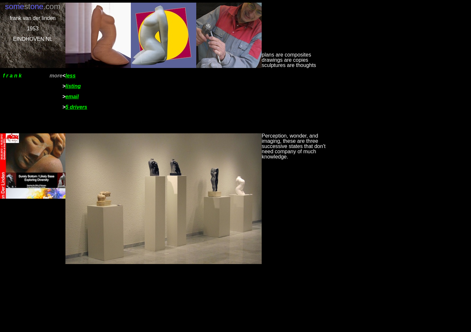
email (72, 96)
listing (73, 86)
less (70, 75)
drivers (78, 107)
